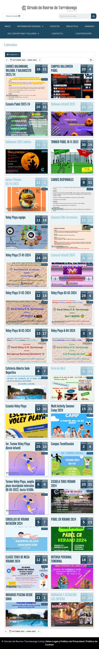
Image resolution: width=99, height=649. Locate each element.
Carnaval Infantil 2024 (63, 255)
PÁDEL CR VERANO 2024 (63, 519)
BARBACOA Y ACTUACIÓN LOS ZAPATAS (64, 597)
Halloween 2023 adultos (18, 142)
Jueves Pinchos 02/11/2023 (14, 181)
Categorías (13, 54)
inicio (8, 26)
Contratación (83, 33)
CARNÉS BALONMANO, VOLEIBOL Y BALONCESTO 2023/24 (18, 70)
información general (30, 26)
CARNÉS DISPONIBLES (62, 179)
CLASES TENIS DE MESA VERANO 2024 (18, 559)
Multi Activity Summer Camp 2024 (62, 408)
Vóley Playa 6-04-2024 (63, 330)
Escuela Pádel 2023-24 (18, 104)
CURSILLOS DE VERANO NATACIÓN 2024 (17, 521)
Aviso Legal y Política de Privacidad (65, 641)
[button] (13, 16)
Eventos (55, 26)
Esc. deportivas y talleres (23, 33)
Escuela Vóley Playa (16, 406)
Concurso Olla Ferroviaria (64, 217)
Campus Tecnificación (62, 444)
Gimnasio (89, 26)
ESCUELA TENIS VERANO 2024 (63, 483)
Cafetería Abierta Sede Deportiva (18, 370)
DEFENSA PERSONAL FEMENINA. (61, 559)
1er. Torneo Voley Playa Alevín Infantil (18, 446)
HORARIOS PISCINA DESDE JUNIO (19, 597)
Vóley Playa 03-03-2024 (64, 293)
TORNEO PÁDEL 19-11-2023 (64, 142)
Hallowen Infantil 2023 (63, 104)
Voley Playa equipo (16, 217)
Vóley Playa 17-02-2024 (18, 293)
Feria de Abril (58, 368)
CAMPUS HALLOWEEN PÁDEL (62, 68)
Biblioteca (72, 26)
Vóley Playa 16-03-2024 (18, 330)
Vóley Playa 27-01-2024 (18, 255)
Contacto (57, 33)
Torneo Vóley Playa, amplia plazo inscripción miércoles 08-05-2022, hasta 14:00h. (20, 485)
